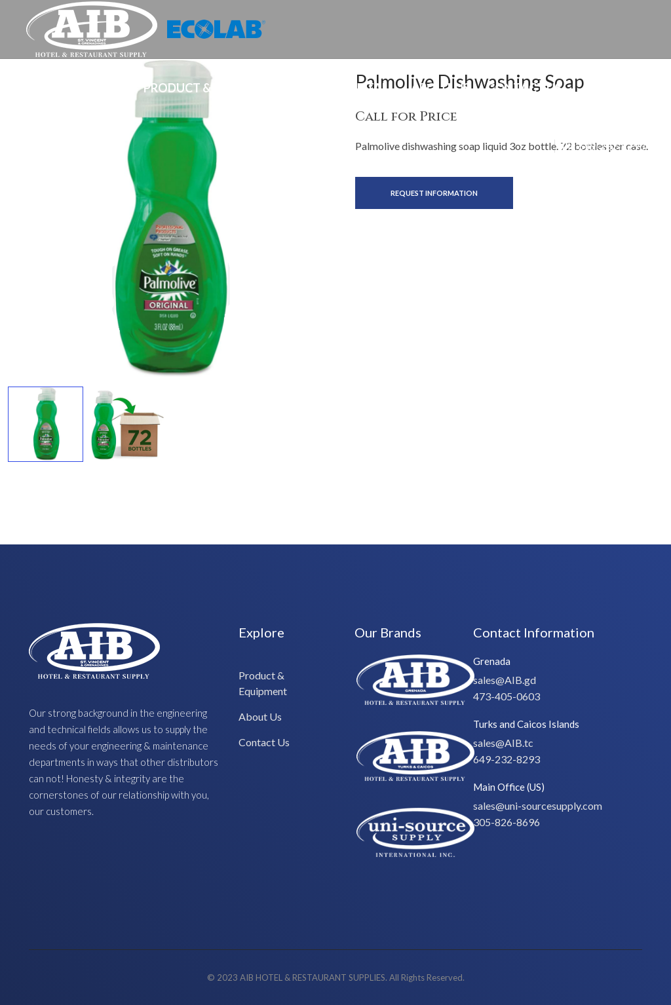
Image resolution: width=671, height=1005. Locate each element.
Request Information (434, 193)
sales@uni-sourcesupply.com (537, 805)
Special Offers (80, 88)
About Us (440, 88)
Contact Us (524, 88)
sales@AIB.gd (504, 679)
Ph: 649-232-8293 (603, 146)
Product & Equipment (213, 88)
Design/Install (347, 88)
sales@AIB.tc (503, 742)
